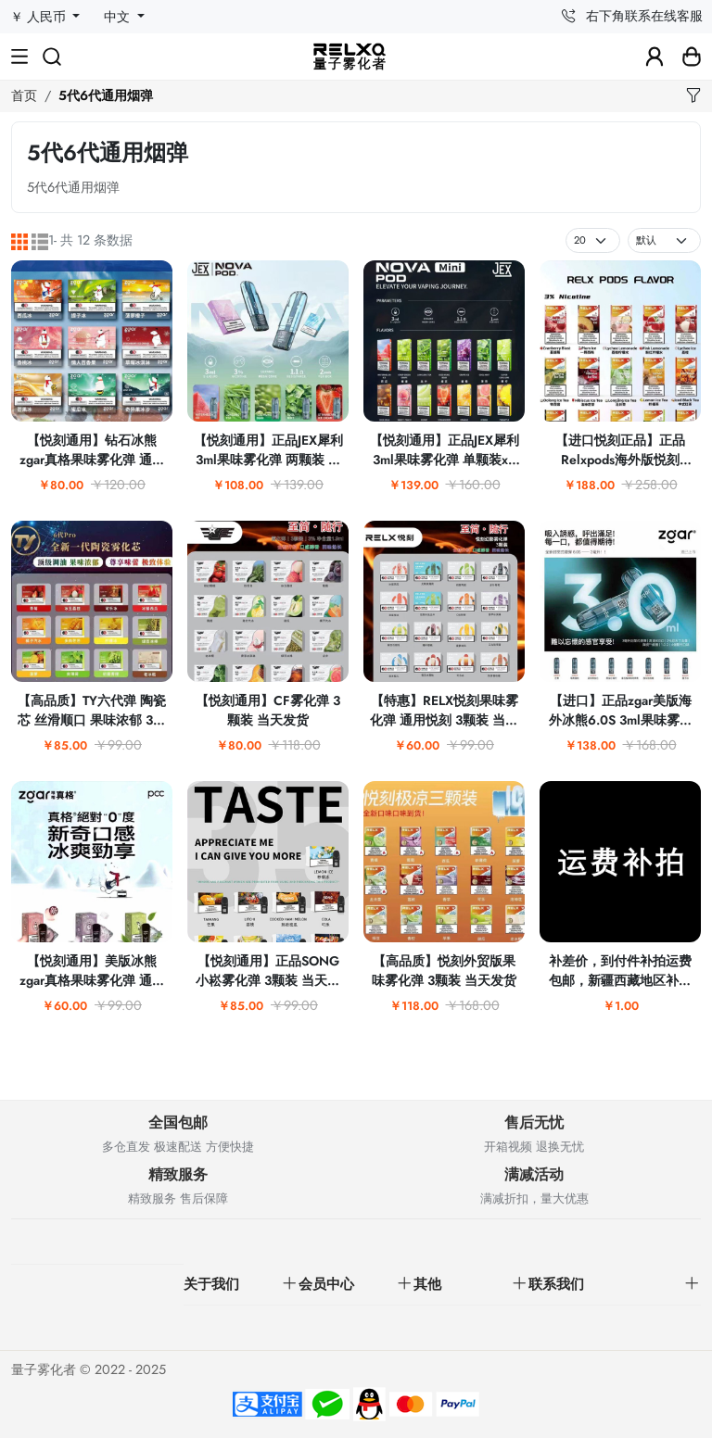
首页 (24, 95)
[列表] (40, 241)
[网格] (19, 241)
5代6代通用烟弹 (105, 95)
